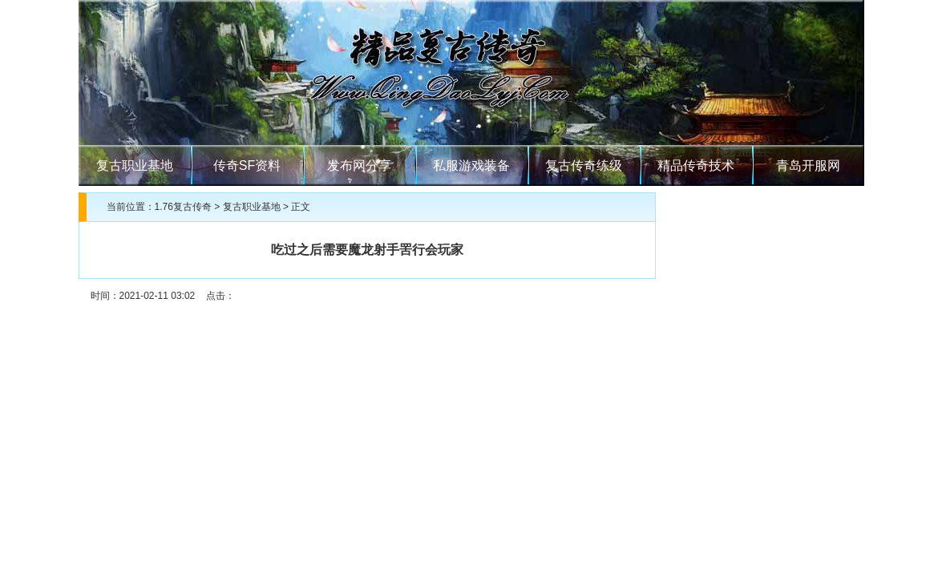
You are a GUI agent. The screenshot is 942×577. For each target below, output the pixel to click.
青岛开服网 (808, 165)
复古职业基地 (134, 165)
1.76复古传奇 (183, 206)
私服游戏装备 (471, 165)
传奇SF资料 (247, 165)
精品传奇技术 (695, 165)
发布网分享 (359, 165)
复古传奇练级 (583, 165)
